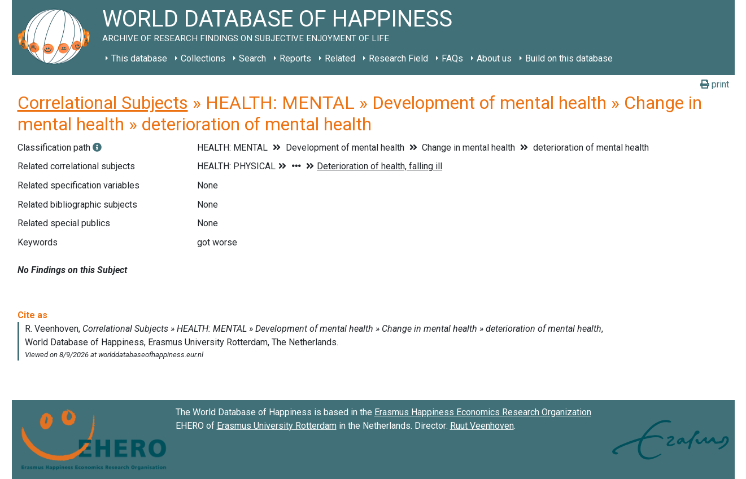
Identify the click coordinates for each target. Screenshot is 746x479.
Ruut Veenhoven (482, 425)
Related (340, 58)
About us (494, 58)
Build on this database (569, 58)
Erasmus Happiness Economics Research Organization (482, 412)
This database (139, 58)
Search (252, 58)
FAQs (452, 58)
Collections (203, 58)
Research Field (398, 58)
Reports (295, 58)
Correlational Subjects (103, 102)
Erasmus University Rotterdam (277, 425)
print (714, 84)
